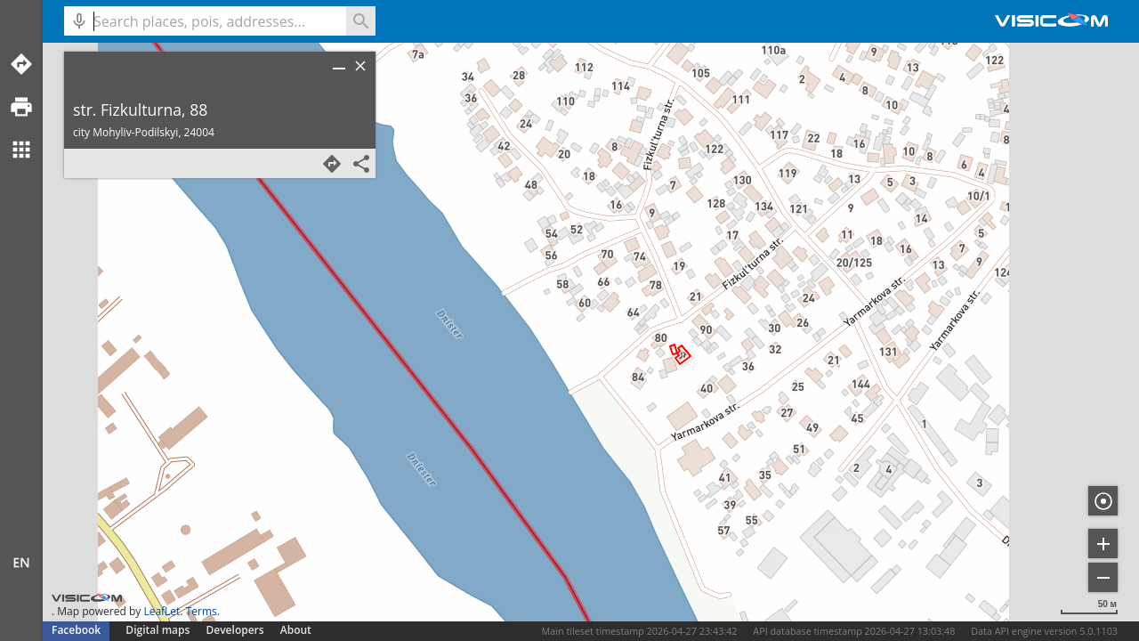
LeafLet (161, 611)
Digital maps (158, 629)
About (295, 629)
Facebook (76, 629)
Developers (235, 629)
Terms (201, 611)
